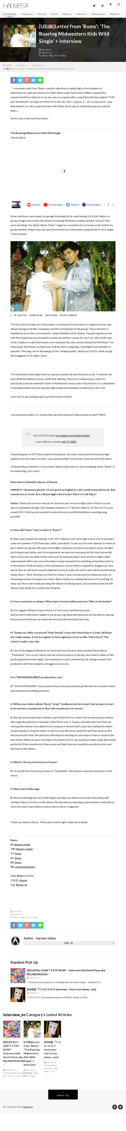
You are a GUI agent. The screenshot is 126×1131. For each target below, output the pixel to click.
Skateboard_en (107, 14)
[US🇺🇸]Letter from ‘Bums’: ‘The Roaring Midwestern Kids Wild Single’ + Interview (32, 1063)
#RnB (46, 1078)
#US (56, 59)
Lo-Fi (52, 1078)
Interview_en (47, 56)
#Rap (51, 59)
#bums (23, 883)
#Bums (44, 59)
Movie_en (73, 14)
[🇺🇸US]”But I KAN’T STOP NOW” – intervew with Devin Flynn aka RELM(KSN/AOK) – (15, 1059)
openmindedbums (25, 870)
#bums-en (21, 888)
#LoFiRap (48, 1075)
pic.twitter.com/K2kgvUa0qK (73, 438)
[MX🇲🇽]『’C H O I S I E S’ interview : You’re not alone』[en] (61, 992)
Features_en (29, 14)
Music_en (46, 14)
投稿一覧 (68, 946)
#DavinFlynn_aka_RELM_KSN (18, 1081)
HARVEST (28, 1123)
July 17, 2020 (68, 445)
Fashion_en (88, 14)
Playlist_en (11, 18)
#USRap (63, 59)
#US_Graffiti (22, 1084)
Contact (26, 18)
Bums (18, 856)
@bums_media (24, 852)
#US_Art (11, 1084)
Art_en (59, 14)
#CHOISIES (52, 1072)
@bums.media (22, 847)
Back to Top (63, 1112)
